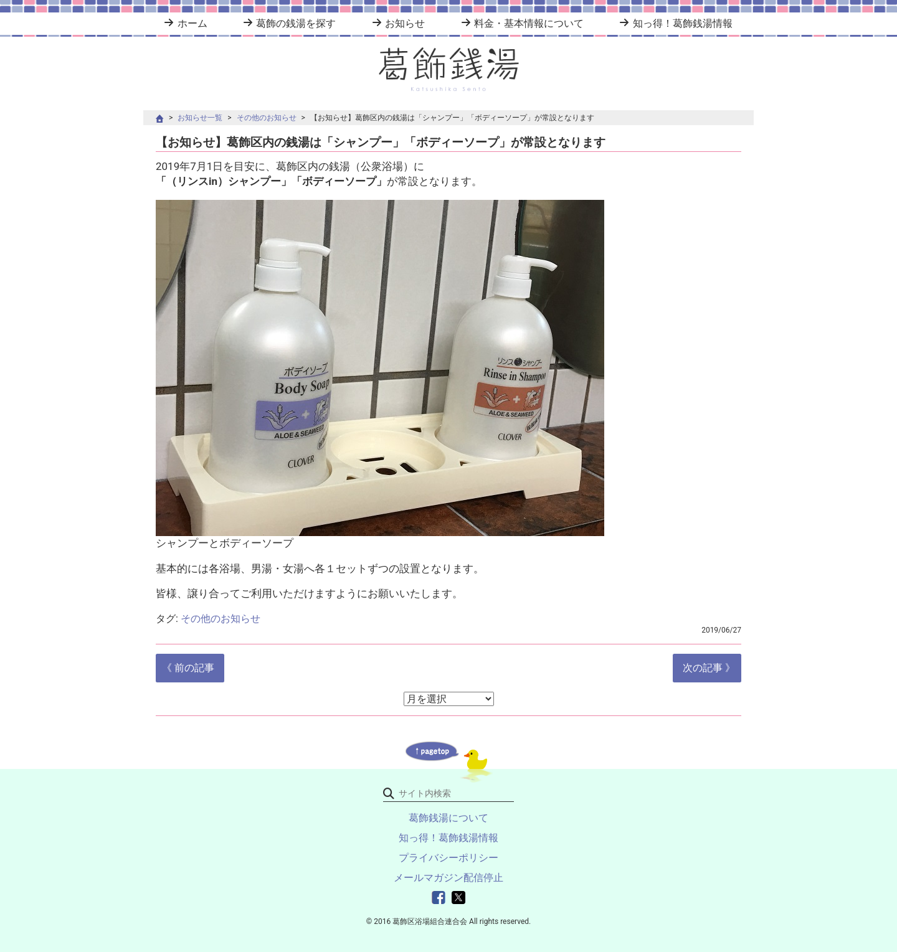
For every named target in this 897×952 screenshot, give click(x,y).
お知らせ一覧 (200, 117)
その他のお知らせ (267, 117)
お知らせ (405, 23)
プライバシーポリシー (448, 858)
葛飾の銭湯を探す (296, 23)
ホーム (192, 23)
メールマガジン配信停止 (448, 878)
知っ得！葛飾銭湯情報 (683, 23)
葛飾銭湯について (448, 818)
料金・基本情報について (529, 23)
